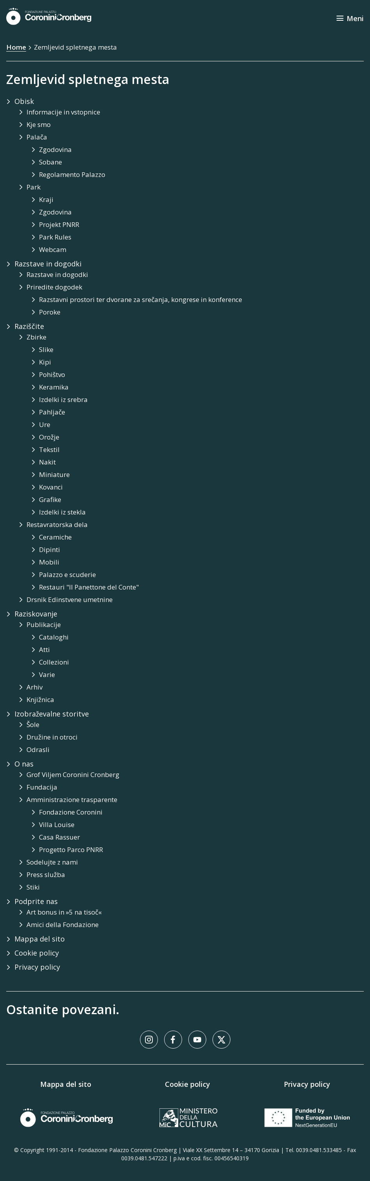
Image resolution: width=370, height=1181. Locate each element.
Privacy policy (307, 1084)
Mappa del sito (65, 1084)
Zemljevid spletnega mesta (75, 47)
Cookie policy (187, 1084)
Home (16, 47)
